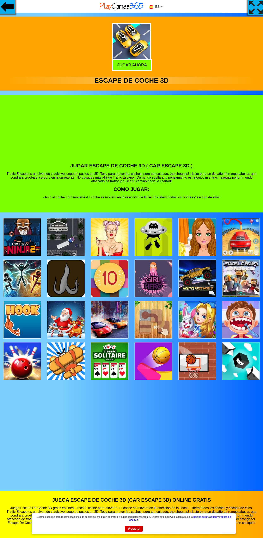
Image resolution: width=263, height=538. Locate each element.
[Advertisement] (131, 132)
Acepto (134, 528)
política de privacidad (205, 516)
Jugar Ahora (131, 64)
